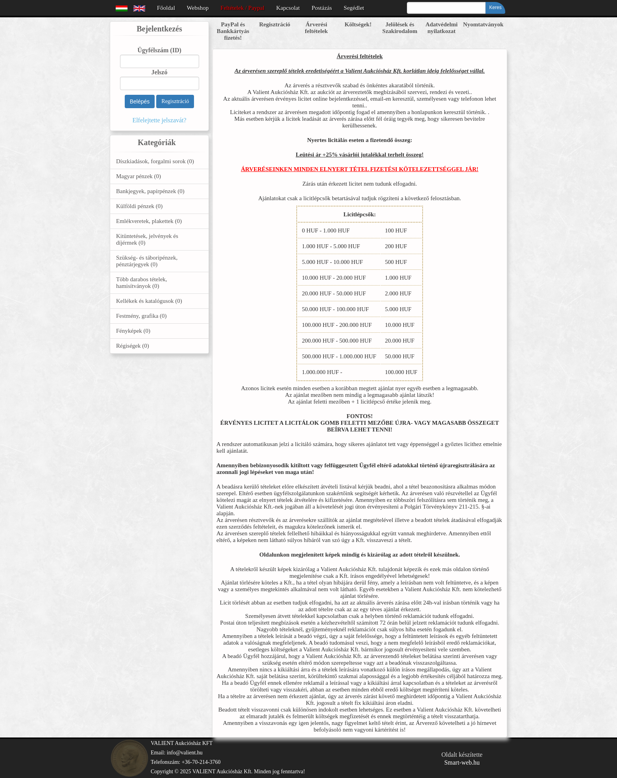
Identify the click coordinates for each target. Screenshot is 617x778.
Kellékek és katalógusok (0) (149, 301)
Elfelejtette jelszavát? (159, 120)
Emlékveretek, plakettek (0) (149, 221)
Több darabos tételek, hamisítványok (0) (141, 282)
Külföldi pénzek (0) (139, 206)
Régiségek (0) (132, 346)
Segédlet (354, 8)
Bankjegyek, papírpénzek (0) (150, 191)
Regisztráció (175, 101)
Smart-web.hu (462, 762)
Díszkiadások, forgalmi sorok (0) (155, 161)
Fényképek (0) (133, 331)
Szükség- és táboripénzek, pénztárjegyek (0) (146, 260)
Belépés (140, 101)
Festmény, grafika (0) (141, 316)
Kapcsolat (288, 8)
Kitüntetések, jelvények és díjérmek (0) (147, 239)
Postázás (322, 8)
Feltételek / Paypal (242, 8)
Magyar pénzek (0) (138, 176)
